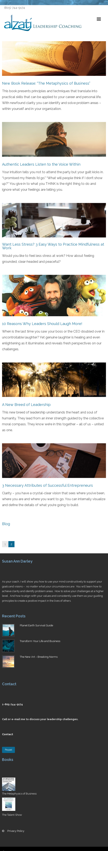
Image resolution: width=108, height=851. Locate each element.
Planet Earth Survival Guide (36, 625)
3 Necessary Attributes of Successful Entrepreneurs (47, 485)
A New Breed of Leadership (26, 404)
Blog (6, 523)
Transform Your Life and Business (40, 641)
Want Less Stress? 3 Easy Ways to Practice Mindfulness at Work (53, 246)
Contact (7, 734)
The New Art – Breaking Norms (39, 656)
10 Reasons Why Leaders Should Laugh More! (42, 323)
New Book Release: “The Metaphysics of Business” (46, 83)
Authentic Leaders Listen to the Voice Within (41, 164)
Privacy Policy (15, 830)
